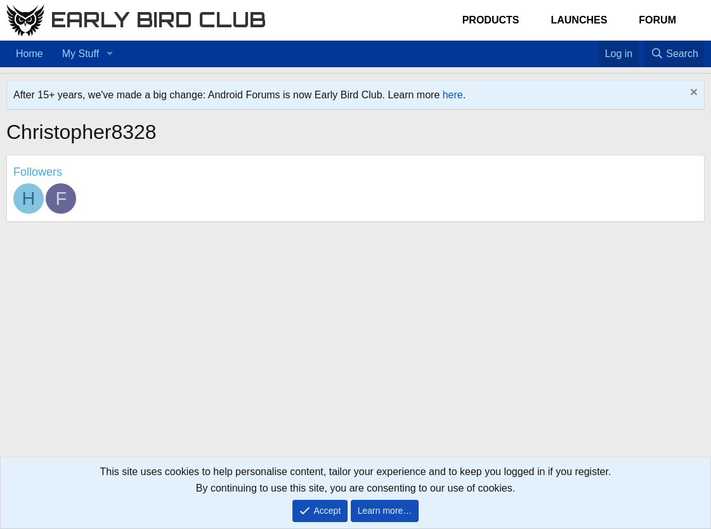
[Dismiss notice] (692, 93)
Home (29, 53)
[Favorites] (592, 46)
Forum (657, 20)
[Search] (674, 54)
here (453, 94)
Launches (579, 20)
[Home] (579, 46)
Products (490, 20)
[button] (109, 54)
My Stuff (80, 53)
